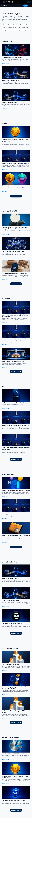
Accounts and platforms (24, 27)
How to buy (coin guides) (20, 30)
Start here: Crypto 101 (13, 24)
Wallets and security (12, 27)
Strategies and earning (7, 30)
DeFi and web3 (23, 24)
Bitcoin (4, 24)
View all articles (16, 196)
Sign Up (25, 5)
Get (29, 1)
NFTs (4, 27)
